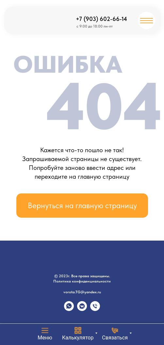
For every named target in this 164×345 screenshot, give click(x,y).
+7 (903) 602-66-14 (101, 18)
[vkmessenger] (82, 309)
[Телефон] (95, 309)
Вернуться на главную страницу (82, 205)
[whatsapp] (69, 309)
